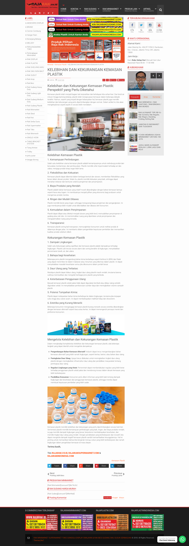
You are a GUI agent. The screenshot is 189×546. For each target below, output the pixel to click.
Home (63, 10)
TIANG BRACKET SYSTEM (33, 142)
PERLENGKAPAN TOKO (33, 48)
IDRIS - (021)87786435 (139, 82)
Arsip (146, 97)
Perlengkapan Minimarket (32, 54)
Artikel (148, 10)
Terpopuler (135, 97)
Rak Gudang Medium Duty (35, 100)
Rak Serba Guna (33, 122)
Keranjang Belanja (34, 39)
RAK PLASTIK (32, 63)
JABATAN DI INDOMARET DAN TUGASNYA (148, 125)
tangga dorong (32, 160)
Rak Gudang (90, 10)
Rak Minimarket (111, 10)
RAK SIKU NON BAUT (35, 71)
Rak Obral (31, 114)
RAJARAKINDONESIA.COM (60, 456)
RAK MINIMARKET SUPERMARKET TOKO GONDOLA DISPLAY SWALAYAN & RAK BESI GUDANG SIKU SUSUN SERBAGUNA (82, 538)
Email (121, 80)
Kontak (74, 10)
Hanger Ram (32, 35)
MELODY (30, 43)
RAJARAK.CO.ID (60, 453)
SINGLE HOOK (32, 137)
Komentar (156, 97)
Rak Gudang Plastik (34, 106)
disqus (121, 498)
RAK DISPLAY (32, 59)
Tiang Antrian (32, 148)
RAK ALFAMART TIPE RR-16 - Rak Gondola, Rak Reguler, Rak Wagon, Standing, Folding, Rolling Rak (150, 115)
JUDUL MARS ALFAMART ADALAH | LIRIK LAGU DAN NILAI (149, 147)
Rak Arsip (30, 79)
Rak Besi (30, 83)
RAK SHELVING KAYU (35, 67)
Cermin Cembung (34, 31)
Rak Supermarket (34, 126)
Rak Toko (30, 129)
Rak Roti (30, 118)
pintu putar (31, 156)
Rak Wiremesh (32, 133)
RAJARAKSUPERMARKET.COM (83, 453)
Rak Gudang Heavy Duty (34, 88)
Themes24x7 (39, 540)
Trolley (29, 152)
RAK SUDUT (32, 75)
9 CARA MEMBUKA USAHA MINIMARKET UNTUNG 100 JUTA (149, 137)
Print (113, 80)
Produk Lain (131, 10)
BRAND (30, 27)
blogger (115, 498)
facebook (107, 498)
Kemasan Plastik (118, 461)
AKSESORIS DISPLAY (35, 23)
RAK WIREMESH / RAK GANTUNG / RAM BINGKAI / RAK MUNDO (149, 104)
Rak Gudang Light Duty (34, 94)
